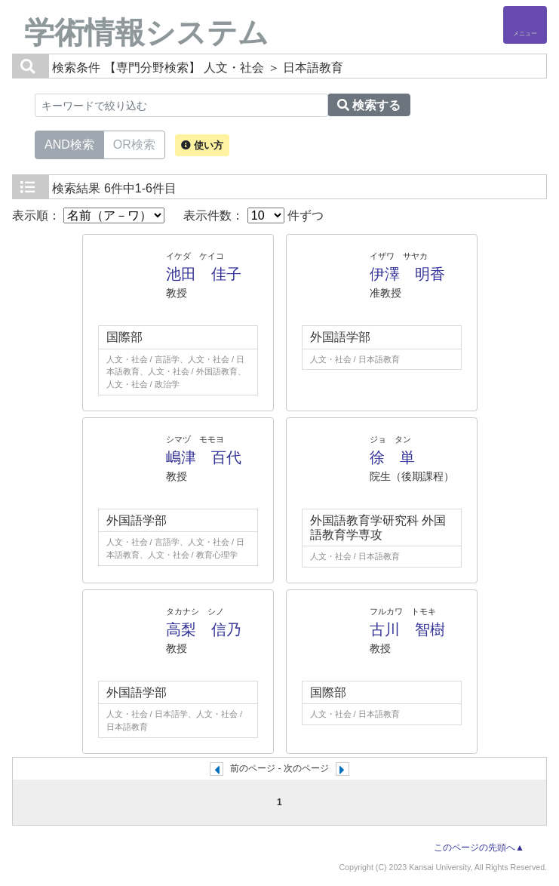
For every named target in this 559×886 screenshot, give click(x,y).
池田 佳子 (203, 274)
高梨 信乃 (203, 629)
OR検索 (134, 143)
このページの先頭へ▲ (479, 847)
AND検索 (69, 143)
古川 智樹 (407, 629)
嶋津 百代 (203, 457)
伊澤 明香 (407, 274)
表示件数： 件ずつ (253, 215)
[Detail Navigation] (525, 25)
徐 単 (392, 457)
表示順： (88, 215)
